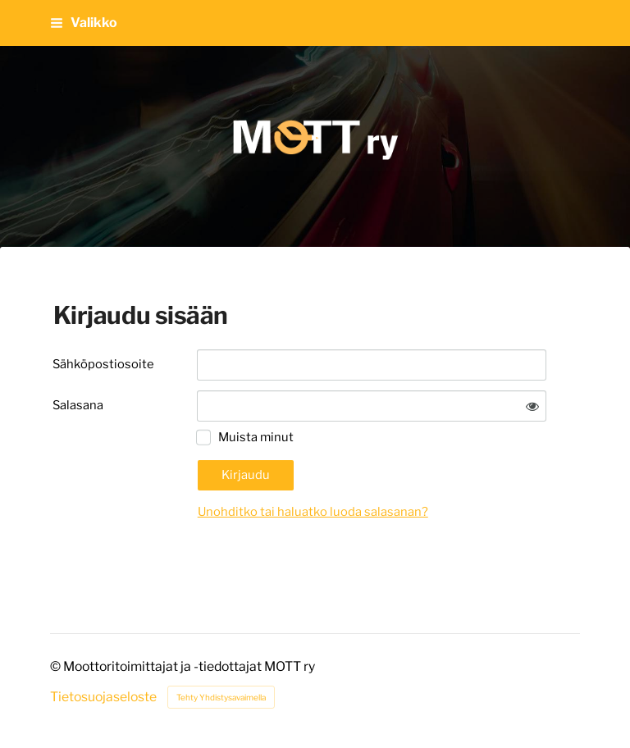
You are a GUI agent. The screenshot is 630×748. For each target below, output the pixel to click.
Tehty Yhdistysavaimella (221, 697)
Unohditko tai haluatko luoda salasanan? (313, 511)
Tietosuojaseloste (103, 697)
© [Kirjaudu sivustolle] (56, 666)
